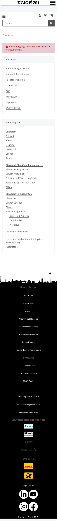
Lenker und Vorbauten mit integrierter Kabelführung (25, 241)
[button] (40, 15)
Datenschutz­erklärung (28, 327)
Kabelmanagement (15, 211)
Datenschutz (12, 85)
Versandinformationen (17, 74)
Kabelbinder (15, 220)
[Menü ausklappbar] (3, 15)
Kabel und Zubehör (19, 215)
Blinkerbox (11, 198)
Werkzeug (14, 224)
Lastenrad (11, 149)
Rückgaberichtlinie (15, 79)
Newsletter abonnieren (28, 412)
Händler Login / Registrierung (28, 350)
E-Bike (9, 140)
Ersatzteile (12, 246)
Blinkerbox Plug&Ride (17, 169)
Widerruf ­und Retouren (28, 319)
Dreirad (10, 153)
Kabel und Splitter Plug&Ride (20, 182)
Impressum (11, 96)
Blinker (9, 207)
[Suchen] (51, 23)
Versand (28, 311)
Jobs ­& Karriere (28, 342)
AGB (8, 91)
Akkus (9, 187)
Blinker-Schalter (14, 202)
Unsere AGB (28, 303)
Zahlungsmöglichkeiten (17, 68)
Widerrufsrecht (13, 107)
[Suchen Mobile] (25, 23)
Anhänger (11, 158)
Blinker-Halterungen (17, 231)
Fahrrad (10, 136)
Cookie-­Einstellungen (28, 334)
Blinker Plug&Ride (15, 173)
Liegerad (10, 144)
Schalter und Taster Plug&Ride (21, 178)
